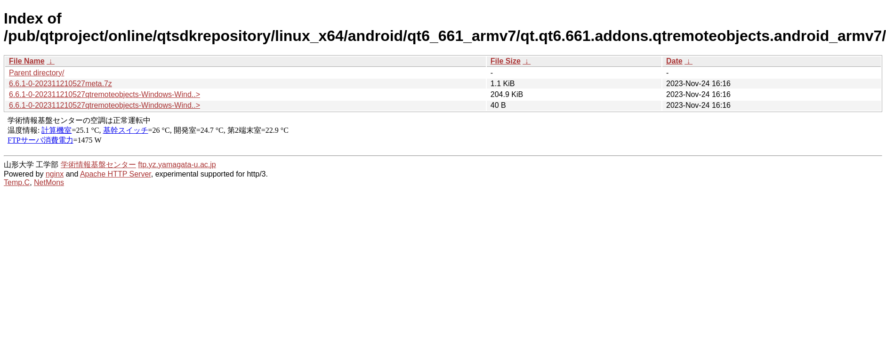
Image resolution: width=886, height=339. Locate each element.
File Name (27, 61)
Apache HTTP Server (115, 174)
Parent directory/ (36, 73)
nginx (55, 174)
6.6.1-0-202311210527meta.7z (60, 84)
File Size (506, 61)
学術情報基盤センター (98, 165)
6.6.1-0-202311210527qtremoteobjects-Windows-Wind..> (104, 94)
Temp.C (17, 182)
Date (674, 61)
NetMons (49, 182)
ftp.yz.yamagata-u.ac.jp (177, 165)
